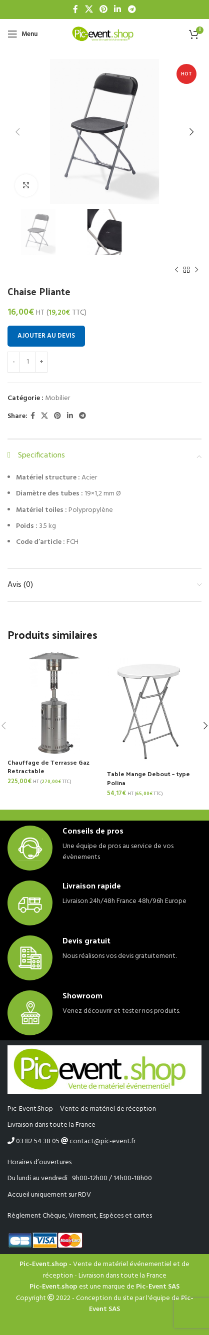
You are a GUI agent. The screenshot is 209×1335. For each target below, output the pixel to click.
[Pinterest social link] (103, 9)
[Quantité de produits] (27, 362)
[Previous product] (177, 270)
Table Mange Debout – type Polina (148, 778)
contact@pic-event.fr (103, 1141)
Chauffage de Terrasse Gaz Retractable (49, 766)
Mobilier (57, 398)
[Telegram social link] (131, 9)
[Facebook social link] (76, 9)
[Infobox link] (105, 848)
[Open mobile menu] (22, 34)
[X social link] (89, 9)
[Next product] (197, 270)
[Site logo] (104, 34)
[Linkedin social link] (117, 9)
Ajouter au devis (46, 336)
